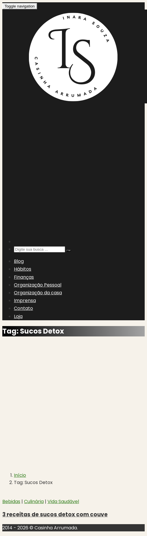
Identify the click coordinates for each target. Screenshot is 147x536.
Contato (23, 308)
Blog (19, 261)
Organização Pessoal (37, 285)
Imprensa (25, 300)
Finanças (24, 277)
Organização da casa (38, 292)
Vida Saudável (63, 501)
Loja (18, 316)
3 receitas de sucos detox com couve (55, 514)
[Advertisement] (62, 170)
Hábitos (22, 269)
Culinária (34, 501)
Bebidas (11, 501)
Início (20, 475)
